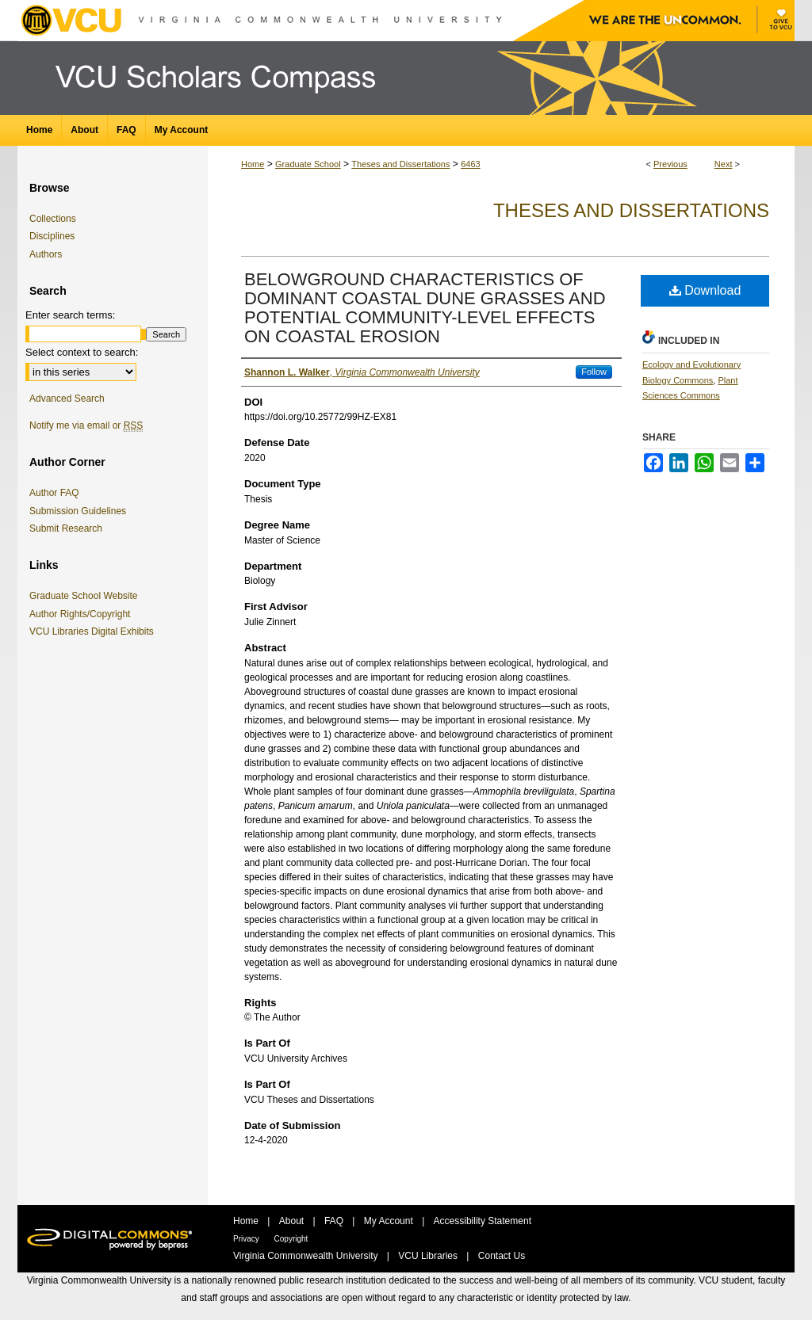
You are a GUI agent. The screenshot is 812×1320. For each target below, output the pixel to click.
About (293, 1221)
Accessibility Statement (482, 1221)
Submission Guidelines (77, 511)
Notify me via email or (86, 425)
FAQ (335, 1221)
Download (705, 290)
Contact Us (501, 1255)
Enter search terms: (70, 315)
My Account (390, 1221)
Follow (594, 371)
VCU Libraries (429, 1255)
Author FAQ (54, 492)
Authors (45, 254)
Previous (670, 164)
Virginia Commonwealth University (307, 1255)
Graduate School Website (86, 595)
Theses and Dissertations (400, 164)
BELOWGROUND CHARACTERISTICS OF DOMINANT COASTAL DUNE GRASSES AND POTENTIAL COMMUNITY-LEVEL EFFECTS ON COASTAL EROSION (425, 307)
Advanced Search (67, 398)
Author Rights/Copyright (82, 614)
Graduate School (308, 164)
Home (252, 164)
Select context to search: (81, 352)
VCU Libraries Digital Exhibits (94, 631)
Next (723, 164)
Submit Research (65, 528)
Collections (52, 218)
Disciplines (52, 236)
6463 (470, 164)
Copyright (291, 1238)
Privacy (247, 1238)
